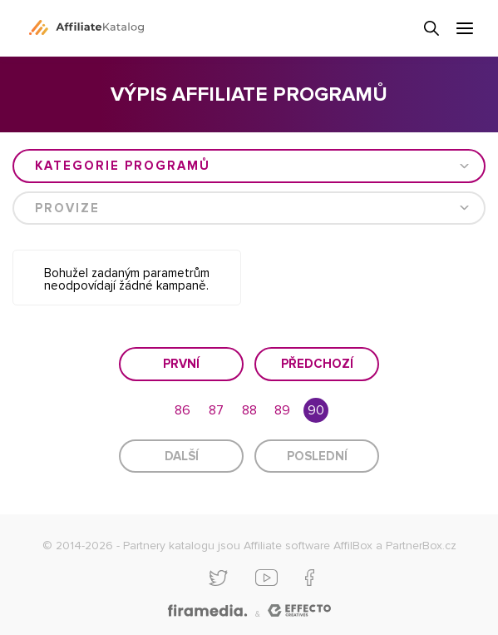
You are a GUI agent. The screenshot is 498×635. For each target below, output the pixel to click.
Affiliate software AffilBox (308, 545)
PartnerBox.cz (421, 545)
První (181, 363)
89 (282, 410)
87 (216, 410)
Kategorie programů (122, 165)
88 (249, 410)
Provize (67, 208)
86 (182, 410)
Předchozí (317, 363)
